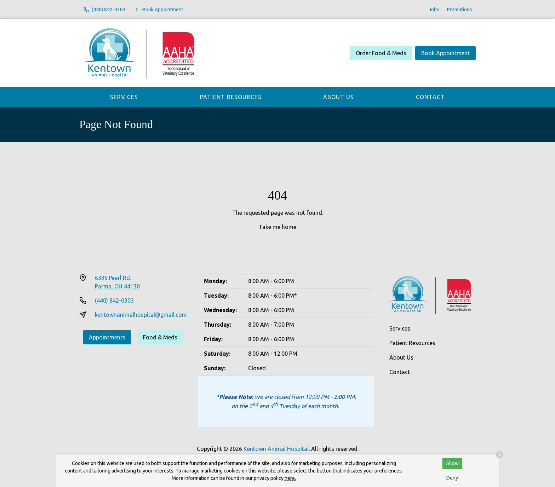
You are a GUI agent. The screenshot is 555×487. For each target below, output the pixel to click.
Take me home (277, 227)
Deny (452, 478)
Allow (452, 463)
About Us (338, 97)
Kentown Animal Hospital (276, 449)
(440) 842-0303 (114, 300)
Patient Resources (231, 97)
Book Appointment (445, 53)
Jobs (434, 9)
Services (124, 97)
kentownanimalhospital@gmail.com (141, 314)
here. (290, 478)
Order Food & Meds (381, 53)
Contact (430, 97)
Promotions (459, 9)
